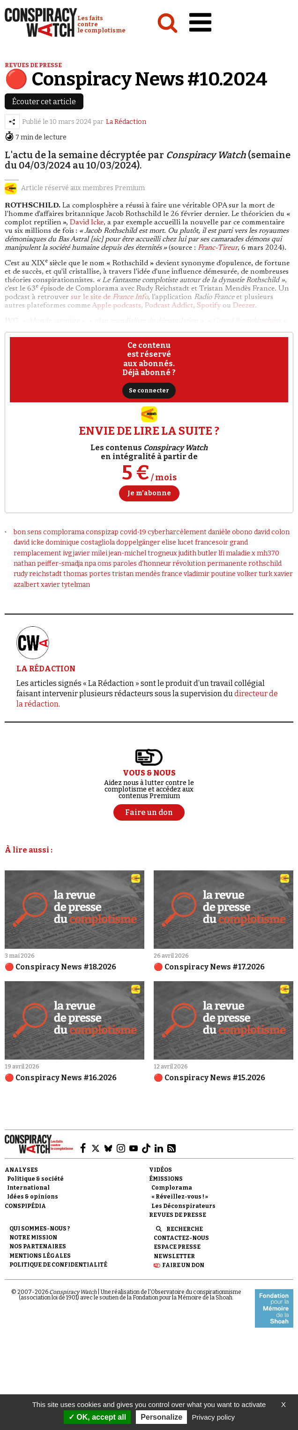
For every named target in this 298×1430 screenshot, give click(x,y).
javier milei (90, 553)
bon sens (28, 532)
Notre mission (33, 1237)
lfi (221, 553)
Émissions (166, 1179)
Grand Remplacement (247, 321)
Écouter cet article (44, 101)
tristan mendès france (147, 574)
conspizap (102, 532)
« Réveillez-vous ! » (179, 1196)
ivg (67, 553)
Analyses (21, 1170)
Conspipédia (25, 1206)
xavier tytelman (65, 585)
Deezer (244, 305)
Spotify (209, 305)
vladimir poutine (210, 574)
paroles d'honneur (142, 564)
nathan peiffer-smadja (48, 564)
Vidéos (160, 1170)
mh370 (268, 553)
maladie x (240, 553)
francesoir (211, 542)
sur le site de (109, 297)
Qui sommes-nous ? (39, 1228)
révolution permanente (209, 564)
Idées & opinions (32, 1196)
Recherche (184, 1229)
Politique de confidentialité (58, 1264)
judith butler (198, 553)
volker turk (254, 574)
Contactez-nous (181, 1238)
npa (90, 564)
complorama (63, 532)
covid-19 (133, 532)
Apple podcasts (116, 305)
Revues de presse (33, 65)
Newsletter (174, 1256)
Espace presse (177, 1247)
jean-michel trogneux (143, 553)
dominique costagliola (80, 542)
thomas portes (87, 574)
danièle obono (230, 532)
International (28, 1187)
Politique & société (35, 1179)
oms (104, 564)
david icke (29, 542)
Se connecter (149, 390)
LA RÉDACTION (45, 668)
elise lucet (178, 542)
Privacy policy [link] (213, 1417)
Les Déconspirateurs (183, 1206)
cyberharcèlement (177, 532)
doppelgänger (138, 542)
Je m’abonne (149, 493)
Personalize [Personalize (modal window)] (161, 1417)
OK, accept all (97, 1417)
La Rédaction (126, 122)
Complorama (171, 1187)
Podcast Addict (169, 305)
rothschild (265, 564)
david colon (272, 532)
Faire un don (183, 1265)
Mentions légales (40, 1256)
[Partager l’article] (12, 121)
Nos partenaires (37, 1246)
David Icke (87, 222)
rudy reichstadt (38, 574)
